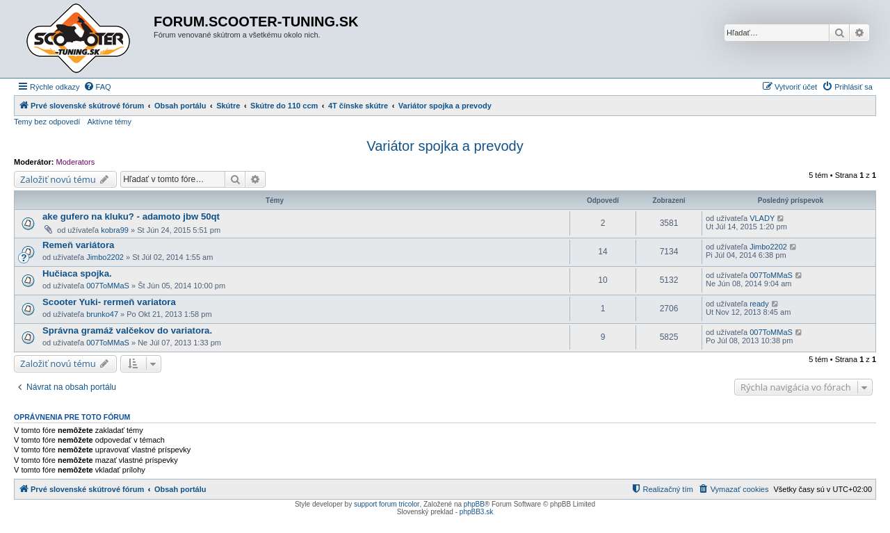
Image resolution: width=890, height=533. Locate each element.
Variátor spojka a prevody (444, 146)
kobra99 (115, 230)
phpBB (474, 504)
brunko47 (102, 314)
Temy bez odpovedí (47, 121)
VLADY (762, 218)
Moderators (75, 162)
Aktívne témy (109, 121)
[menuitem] (97, 87)
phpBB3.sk (476, 512)
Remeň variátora (78, 245)
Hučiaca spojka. (77, 273)
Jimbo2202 (105, 257)
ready (759, 304)
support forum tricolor (386, 504)
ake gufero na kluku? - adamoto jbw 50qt (131, 216)
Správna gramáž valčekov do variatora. (127, 330)
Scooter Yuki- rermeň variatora (109, 302)
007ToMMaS (107, 285)
